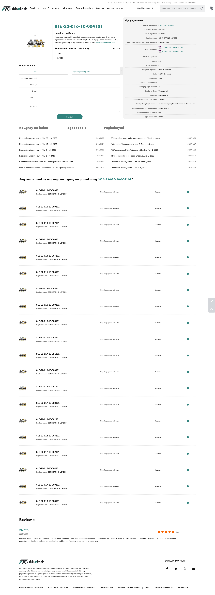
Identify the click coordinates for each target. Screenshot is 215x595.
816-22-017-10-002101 (47, 452)
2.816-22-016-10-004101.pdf (172, 51)
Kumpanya (32, 85)
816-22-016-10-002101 (47, 419)
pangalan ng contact (29, 78)
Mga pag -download (164, 588)
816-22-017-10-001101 (47, 354)
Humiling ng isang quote (84, 588)
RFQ (188, 192)
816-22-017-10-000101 (47, 485)
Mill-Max (162, 29)
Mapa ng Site (183, 588)
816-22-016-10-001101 (47, 386)
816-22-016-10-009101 (47, 206)
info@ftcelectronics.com (105, 43)
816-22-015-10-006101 (47, 239)
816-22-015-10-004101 (47, 468)
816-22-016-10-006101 (47, 370)
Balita (147, 588)
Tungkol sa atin (84, 8)
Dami (35, 72)
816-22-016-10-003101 (47, 501)
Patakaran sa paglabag (58, 588)
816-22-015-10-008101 (47, 435)
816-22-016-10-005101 (47, 321)
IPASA (69, 117)
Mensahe (33, 106)
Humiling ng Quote (146, 8)
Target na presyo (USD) (81, 72)
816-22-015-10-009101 (47, 305)
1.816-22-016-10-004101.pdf (172, 47)
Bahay (110, 3)
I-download (68, 8)
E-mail (34, 91)
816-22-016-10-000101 (47, 190)
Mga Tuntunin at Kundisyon (31, 588)
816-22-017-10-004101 (47, 337)
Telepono (33, 97)
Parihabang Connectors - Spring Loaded (162, 3)
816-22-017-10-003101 (47, 403)
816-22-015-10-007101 (47, 256)
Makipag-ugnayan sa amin (110, 8)
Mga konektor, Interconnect (136, 3)
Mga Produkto (119, 3)
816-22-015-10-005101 (47, 272)
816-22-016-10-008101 (47, 288)
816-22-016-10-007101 (47, 223)
